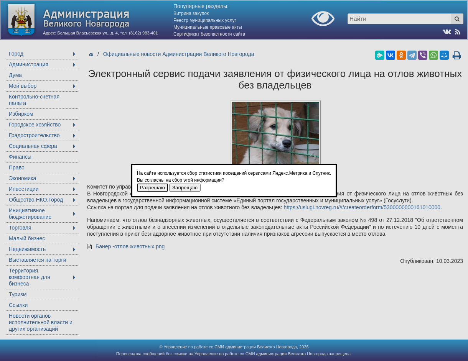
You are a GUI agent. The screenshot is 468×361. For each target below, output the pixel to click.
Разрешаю (152, 187)
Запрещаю (185, 187)
